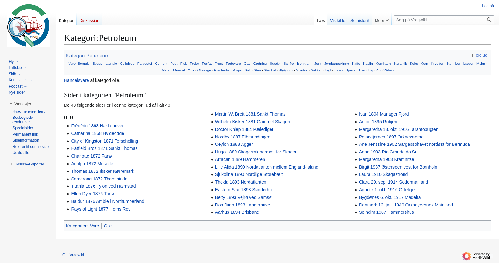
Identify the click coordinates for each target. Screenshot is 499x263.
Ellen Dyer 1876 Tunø (92, 193)
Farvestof (144, 63)
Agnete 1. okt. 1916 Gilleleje (387, 189)
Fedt (173, 63)
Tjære (350, 70)
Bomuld (84, 63)
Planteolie (222, 70)
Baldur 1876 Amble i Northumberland (107, 201)
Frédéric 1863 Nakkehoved (97, 125)
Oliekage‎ (204, 70)
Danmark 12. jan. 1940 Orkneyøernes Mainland (406, 204)
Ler (457, 63)
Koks (414, 63)
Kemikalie (383, 63)
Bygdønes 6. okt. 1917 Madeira (390, 197)
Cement (161, 63)
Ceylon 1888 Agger (234, 144)
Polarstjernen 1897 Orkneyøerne (391, 136)
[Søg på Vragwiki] (444, 19)
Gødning (260, 63)
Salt (248, 70)
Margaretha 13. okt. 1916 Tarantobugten (399, 129)
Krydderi (437, 63)
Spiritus (302, 70)
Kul (449, 63)
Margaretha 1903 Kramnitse (386, 159)
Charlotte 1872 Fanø (91, 155)
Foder (194, 63)
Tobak (338, 70)
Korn (424, 63)
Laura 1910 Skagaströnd (383, 174)
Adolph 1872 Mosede (92, 163)
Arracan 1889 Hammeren (240, 159)
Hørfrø (289, 63)
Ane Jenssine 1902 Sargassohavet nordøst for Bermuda (414, 144)
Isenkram (304, 63)
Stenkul (270, 70)
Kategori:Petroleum (87, 55)
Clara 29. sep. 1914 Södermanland (393, 182)
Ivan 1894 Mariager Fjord (384, 114)
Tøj (370, 70)
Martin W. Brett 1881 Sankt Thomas (250, 114)
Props (237, 70)
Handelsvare (76, 80)
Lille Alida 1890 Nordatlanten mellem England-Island (267, 167)
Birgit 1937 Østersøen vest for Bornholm (399, 167)
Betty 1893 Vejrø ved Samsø (243, 197)
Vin (378, 70)
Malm (480, 63)
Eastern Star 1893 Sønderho (243, 189)
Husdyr (275, 63)
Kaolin (368, 63)
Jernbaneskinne (336, 63)
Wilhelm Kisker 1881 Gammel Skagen (252, 121)
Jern (317, 63)
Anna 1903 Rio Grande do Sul (388, 151)
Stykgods (285, 70)
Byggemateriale (105, 63)
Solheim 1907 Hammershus (386, 212)
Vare (72, 63)
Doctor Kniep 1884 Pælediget (244, 129)
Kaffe (356, 63)
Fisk (183, 63)
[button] (22, 104)
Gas (247, 63)
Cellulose (127, 63)
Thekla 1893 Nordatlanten (240, 182)
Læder (468, 63)
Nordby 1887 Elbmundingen (243, 136)
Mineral (179, 70)
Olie (191, 70)
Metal (166, 70)
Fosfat (207, 63)
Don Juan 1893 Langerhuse (242, 204)
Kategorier (76, 225)
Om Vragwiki (73, 255)
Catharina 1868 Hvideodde (97, 133)
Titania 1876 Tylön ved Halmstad (103, 186)
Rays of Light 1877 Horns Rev (100, 209)
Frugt (218, 63)
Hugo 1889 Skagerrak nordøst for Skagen (256, 151)
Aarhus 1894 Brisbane (237, 212)
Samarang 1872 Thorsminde (99, 178)
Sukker (316, 70)
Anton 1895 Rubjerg (379, 121)
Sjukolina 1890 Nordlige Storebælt (249, 174)
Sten (257, 70)
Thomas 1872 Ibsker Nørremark (102, 171)
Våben (388, 70)
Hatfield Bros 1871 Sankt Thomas (104, 148)
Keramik (400, 63)
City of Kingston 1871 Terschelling (104, 141)
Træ (361, 70)
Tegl (328, 70)
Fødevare (233, 63)
